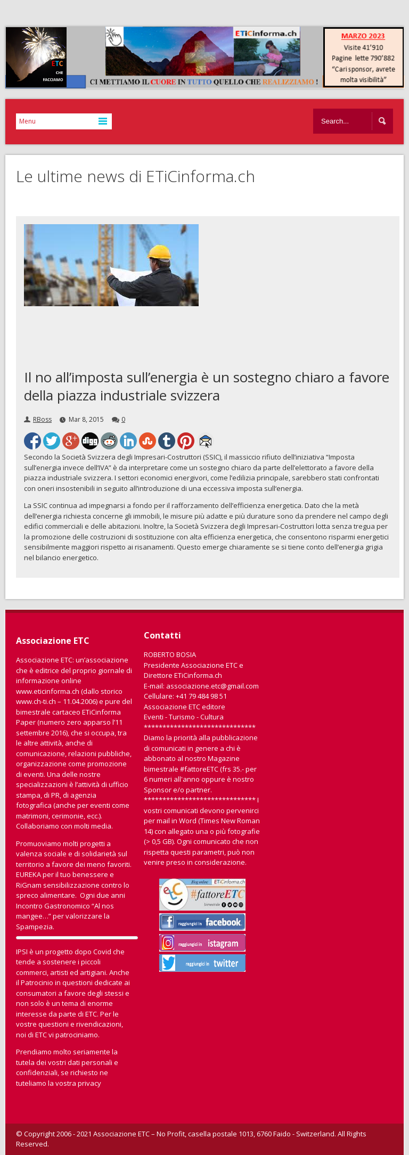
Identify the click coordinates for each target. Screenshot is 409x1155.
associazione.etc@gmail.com (212, 686)
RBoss (42, 419)
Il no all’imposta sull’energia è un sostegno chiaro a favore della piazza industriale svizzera (206, 386)
